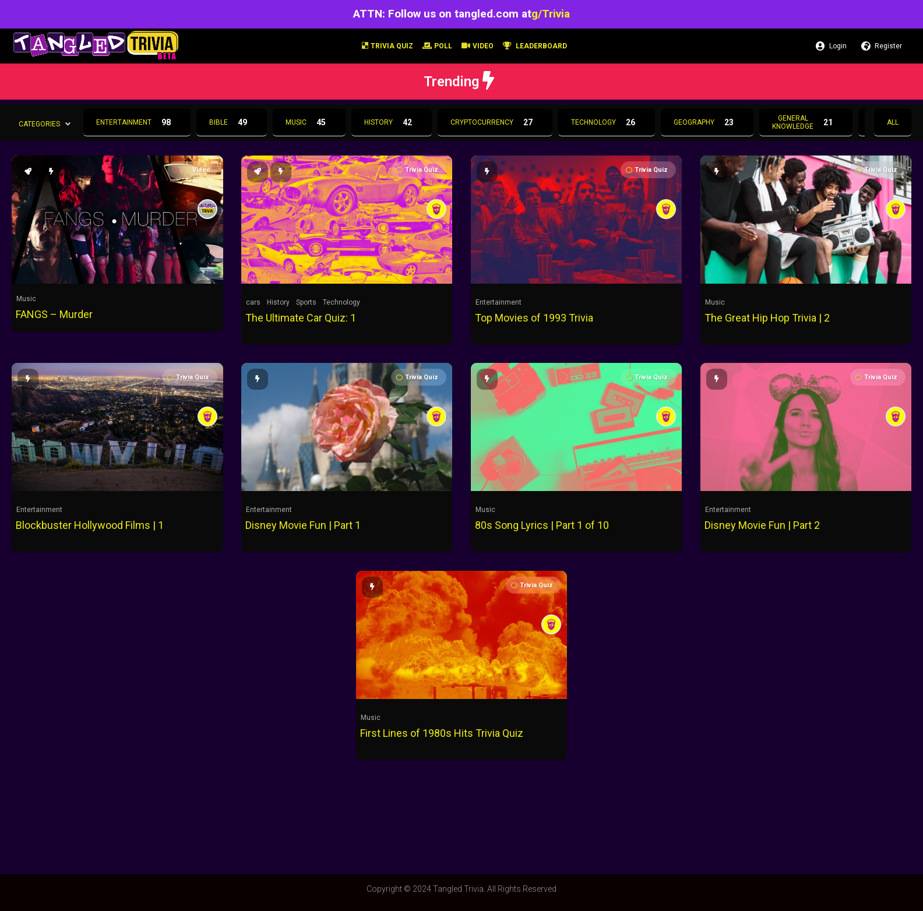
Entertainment (137, 122)
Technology (606, 122)
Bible (231, 122)
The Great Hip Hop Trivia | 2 (767, 318)
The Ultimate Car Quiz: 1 (300, 318)
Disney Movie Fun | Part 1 (303, 525)
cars (253, 302)
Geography (707, 122)
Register (881, 46)
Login (831, 46)
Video (478, 46)
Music (309, 122)
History (391, 122)
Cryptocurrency (495, 122)
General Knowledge (806, 122)
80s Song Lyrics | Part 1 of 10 (542, 525)
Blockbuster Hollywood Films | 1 (90, 525)
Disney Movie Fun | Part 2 (762, 525)
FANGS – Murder (54, 314)
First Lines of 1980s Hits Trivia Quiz (441, 733)
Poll (437, 46)
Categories (39, 123)
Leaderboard (535, 46)
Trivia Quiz (387, 46)
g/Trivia (550, 13)
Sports (306, 302)
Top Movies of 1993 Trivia (534, 318)
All (893, 122)
